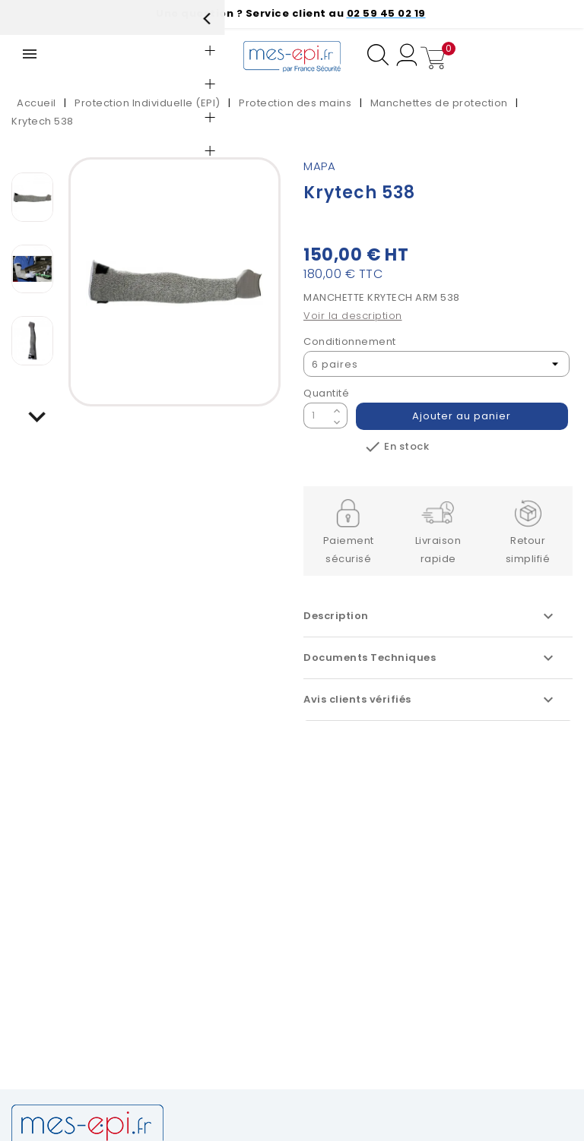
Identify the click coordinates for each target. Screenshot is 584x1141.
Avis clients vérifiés (430, 700)
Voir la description (352, 315)
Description (430, 616)
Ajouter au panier (462, 416)
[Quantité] (316, 415)
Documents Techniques (430, 658)
